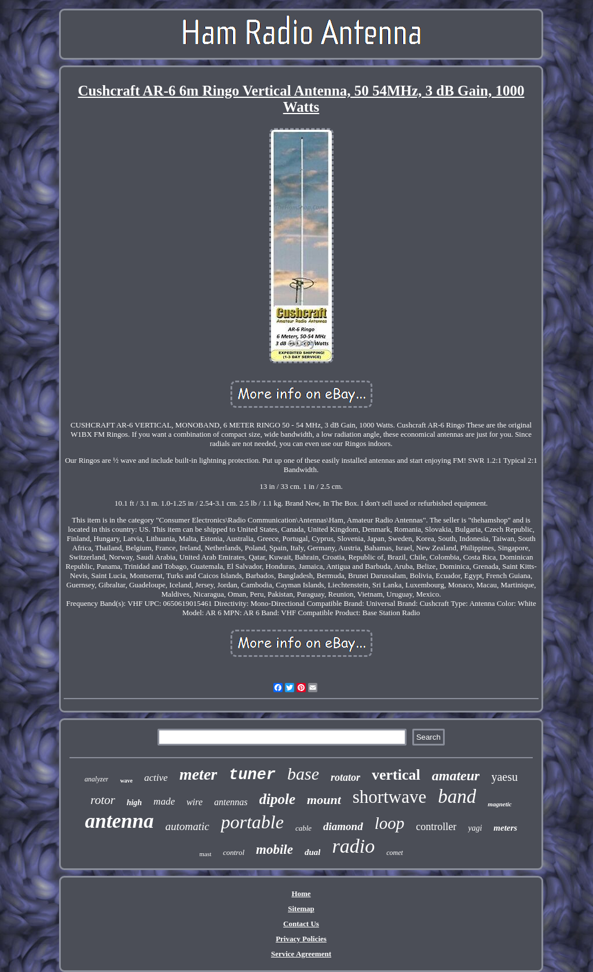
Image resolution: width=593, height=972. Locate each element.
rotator (345, 777)
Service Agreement (301, 953)
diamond (343, 826)
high (134, 802)
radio (353, 846)
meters (505, 827)
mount (324, 799)
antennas (231, 802)
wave (126, 780)
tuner (252, 775)
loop (390, 823)
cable (303, 828)
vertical (396, 774)
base (303, 773)
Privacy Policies (301, 938)
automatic (187, 826)
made (164, 801)
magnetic (500, 804)
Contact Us (301, 923)
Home (300, 893)
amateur (456, 775)
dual (313, 852)
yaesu (504, 776)
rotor (102, 800)
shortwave (389, 797)
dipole (277, 799)
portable (252, 822)
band (457, 796)
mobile (274, 849)
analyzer (96, 779)
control (233, 852)
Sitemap (301, 908)
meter (198, 774)
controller (436, 826)
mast (205, 853)
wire (194, 802)
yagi (475, 828)
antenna (119, 821)
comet (394, 853)
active (156, 777)
